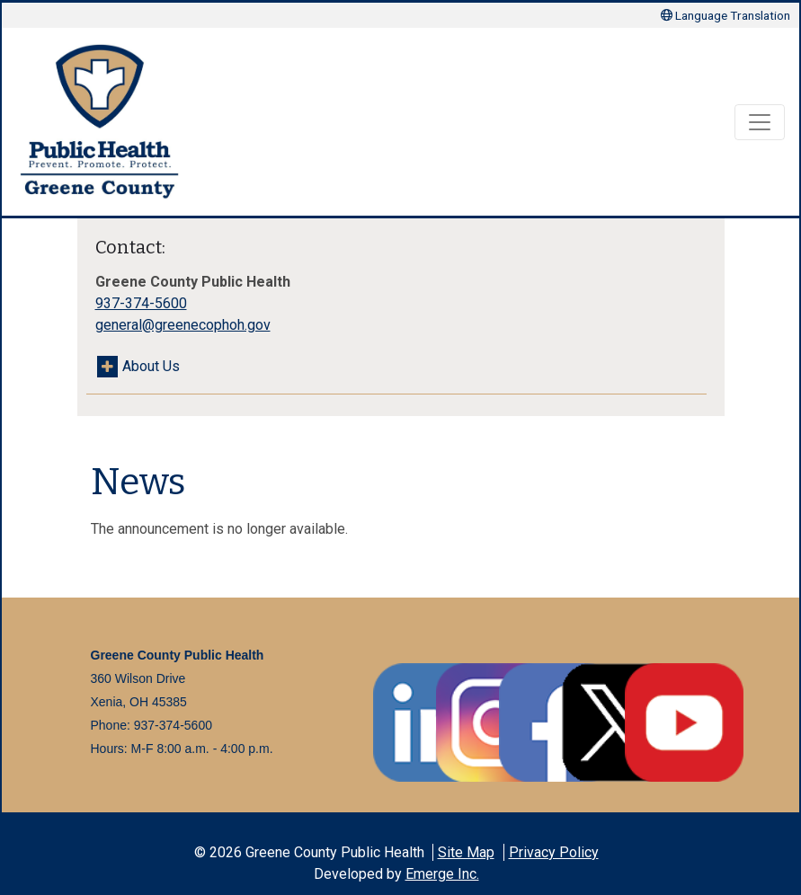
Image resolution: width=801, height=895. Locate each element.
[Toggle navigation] (759, 122)
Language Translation (725, 15)
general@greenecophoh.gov (183, 324)
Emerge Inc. (442, 873)
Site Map (466, 852)
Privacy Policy (554, 852)
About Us (151, 366)
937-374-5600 (141, 303)
